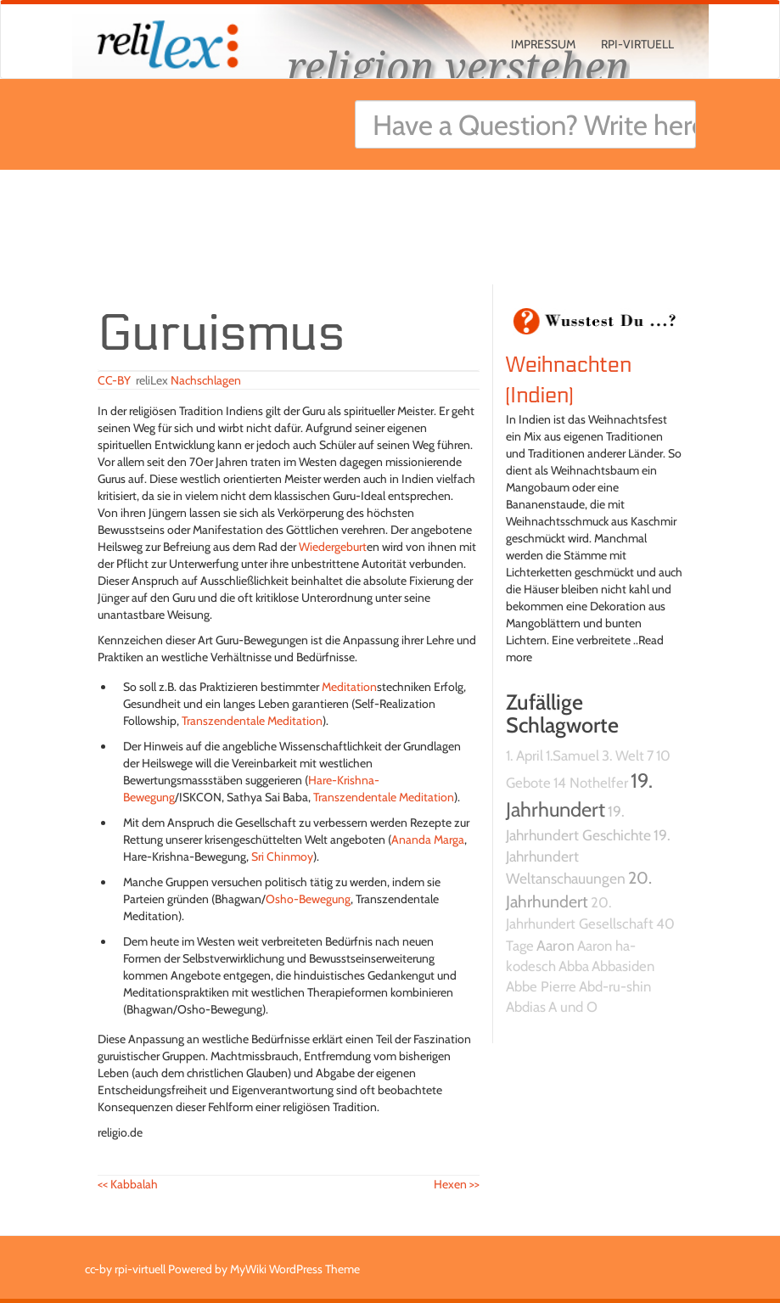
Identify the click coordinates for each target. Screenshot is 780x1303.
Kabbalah (128, 1184)
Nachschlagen (206, 380)
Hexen (457, 1184)
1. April (524, 755)
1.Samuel (572, 755)
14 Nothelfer (590, 782)
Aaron (555, 945)
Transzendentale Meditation (252, 720)
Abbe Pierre (541, 986)
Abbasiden (623, 966)
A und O (573, 1006)
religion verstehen (458, 65)
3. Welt (623, 755)
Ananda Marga (427, 839)
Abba (573, 966)
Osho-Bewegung (308, 899)
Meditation (349, 686)
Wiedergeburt (333, 546)
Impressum (543, 44)
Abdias (526, 1006)
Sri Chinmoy (282, 856)
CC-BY (114, 380)
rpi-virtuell (637, 44)
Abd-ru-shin (615, 986)
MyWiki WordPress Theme (295, 1269)
